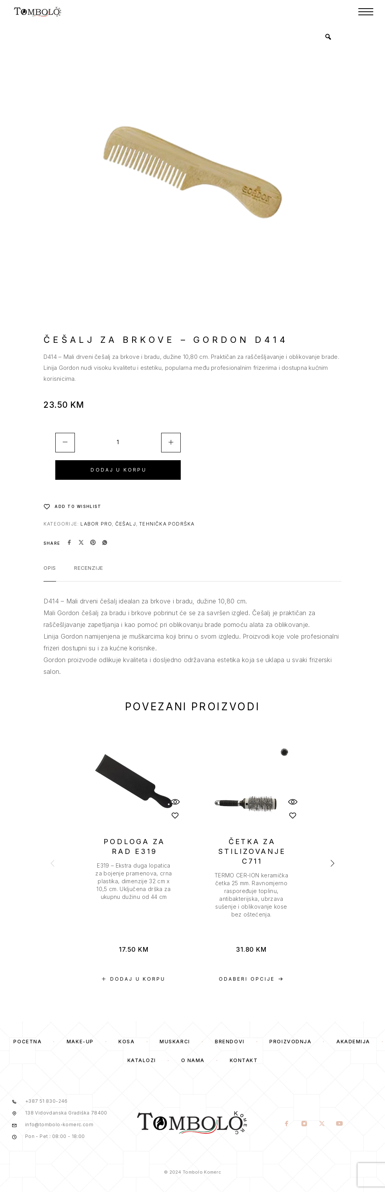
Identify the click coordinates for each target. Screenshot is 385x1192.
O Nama (193, 1060)
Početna (27, 1041)
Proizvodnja (290, 1041)
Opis (50, 568)
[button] (134, 979)
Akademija (353, 1041)
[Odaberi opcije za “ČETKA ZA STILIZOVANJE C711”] (251, 979)
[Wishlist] (72, 506)
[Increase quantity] (171, 442)
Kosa (126, 1041)
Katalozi (141, 1060)
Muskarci (175, 1041)
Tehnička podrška (166, 524)
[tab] (50, 573)
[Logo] (38, 12)
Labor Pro (96, 524)
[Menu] (366, 11)
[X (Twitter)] (322, 1124)
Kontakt (244, 1060)
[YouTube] (339, 1124)
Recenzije (88, 568)
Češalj (125, 524)
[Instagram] (304, 1124)
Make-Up (80, 1041)
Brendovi (229, 1041)
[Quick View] (175, 801)
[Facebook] (286, 1124)
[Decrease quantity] (65, 442)
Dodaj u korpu (118, 470)
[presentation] (133, 881)
